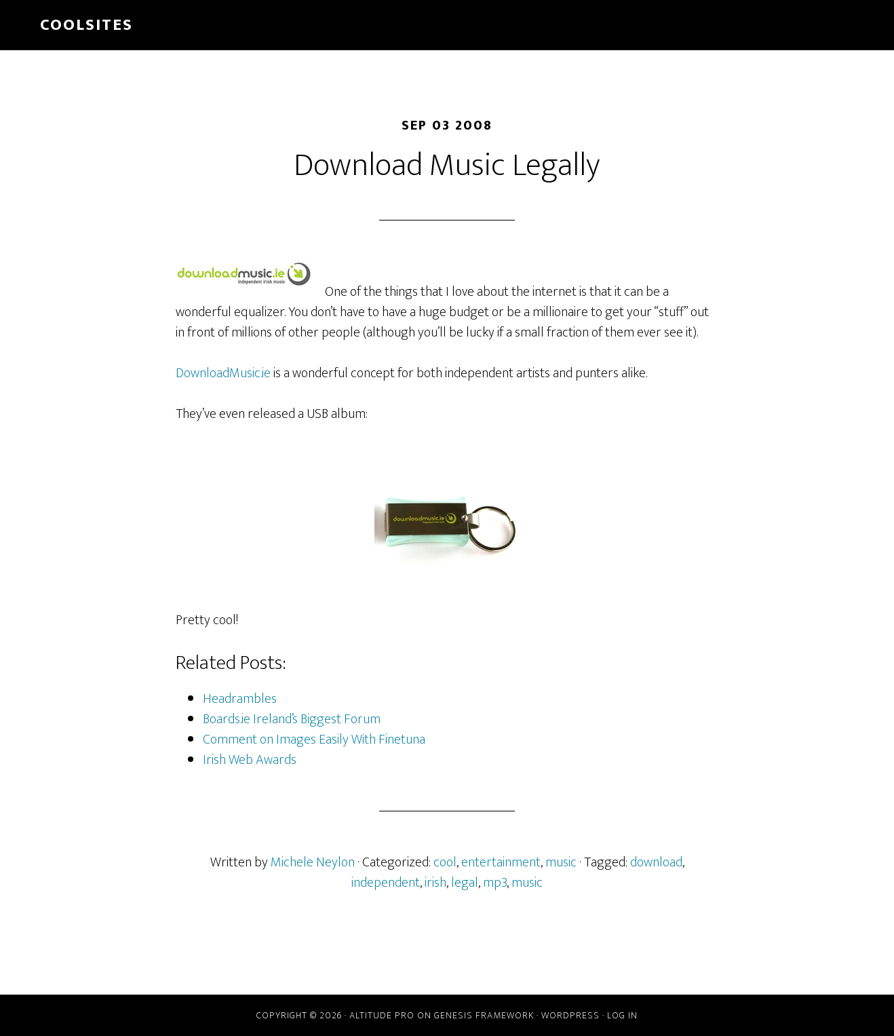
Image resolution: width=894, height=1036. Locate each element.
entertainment (501, 862)
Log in (622, 1015)
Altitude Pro (381, 1015)
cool (444, 862)
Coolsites (86, 25)
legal (464, 882)
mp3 (495, 882)
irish (435, 882)
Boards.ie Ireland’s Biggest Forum (292, 719)
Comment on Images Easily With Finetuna (314, 739)
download (656, 862)
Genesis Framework (484, 1015)
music (561, 862)
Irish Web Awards (249, 759)
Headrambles (240, 698)
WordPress (570, 1015)
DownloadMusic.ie (223, 373)
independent (385, 882)
